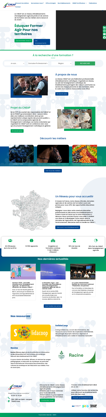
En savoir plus (62, 94)
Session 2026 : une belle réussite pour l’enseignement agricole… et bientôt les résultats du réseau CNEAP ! (23, 285)
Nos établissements (64, 3)
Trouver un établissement (82, 398)
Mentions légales (62, 415)
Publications (93, 3)
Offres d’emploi (51, 3)
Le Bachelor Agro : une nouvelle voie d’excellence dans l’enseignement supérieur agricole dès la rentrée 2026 (51, 286)
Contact (18, 7)
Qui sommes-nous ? (37, 3)
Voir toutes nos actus (53, 306)
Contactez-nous (47, 400)
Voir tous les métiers (53, 171)
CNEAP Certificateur (78, 3)
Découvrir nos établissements (68, 227)
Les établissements (40, 42)
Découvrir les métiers (22, 3)
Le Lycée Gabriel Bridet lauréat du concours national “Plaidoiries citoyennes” (83, 284)
